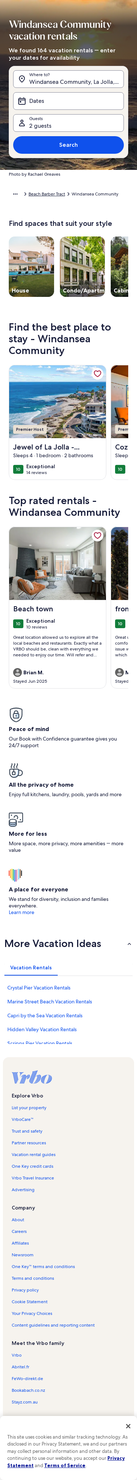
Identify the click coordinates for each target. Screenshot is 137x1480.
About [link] (18, 1220)
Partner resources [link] (29, 1143)
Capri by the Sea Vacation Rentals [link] (45, 1015)
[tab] (31, 967)
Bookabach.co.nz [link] (28, 1390)
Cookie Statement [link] (29, 1302)
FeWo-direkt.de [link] (27, 1379)
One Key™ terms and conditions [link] (43, 1267)
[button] (68, 943)
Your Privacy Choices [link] (32, 1313)
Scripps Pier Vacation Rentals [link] (39, 1043)
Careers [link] (19, 1231)
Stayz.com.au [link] (25, 1402)
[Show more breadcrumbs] (15, 194)
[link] (97, 374)
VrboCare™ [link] (23, 1119)
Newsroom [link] (23, 1255)
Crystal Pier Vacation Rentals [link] (39, 987)
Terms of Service (64, 1465)
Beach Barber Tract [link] (46, 194)
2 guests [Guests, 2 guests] (40, 126)
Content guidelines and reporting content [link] (53, 1325)
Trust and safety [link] (27, 1131)
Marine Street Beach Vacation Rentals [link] (49, 1001)
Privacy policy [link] (25, 1290)
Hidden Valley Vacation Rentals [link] (42, 1029)
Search (68, 144)
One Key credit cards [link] (32, 1166)
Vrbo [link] (17, 1355)
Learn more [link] (21, 912)
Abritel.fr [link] (20, 1367)
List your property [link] (29, 1108)
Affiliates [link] (20, 1243)
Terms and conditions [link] (33, 1278)
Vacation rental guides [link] (34, 1154)
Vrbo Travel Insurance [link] (33, 1178)
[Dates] (68, 101)
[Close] (128, 1426)
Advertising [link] (23, 1190)
